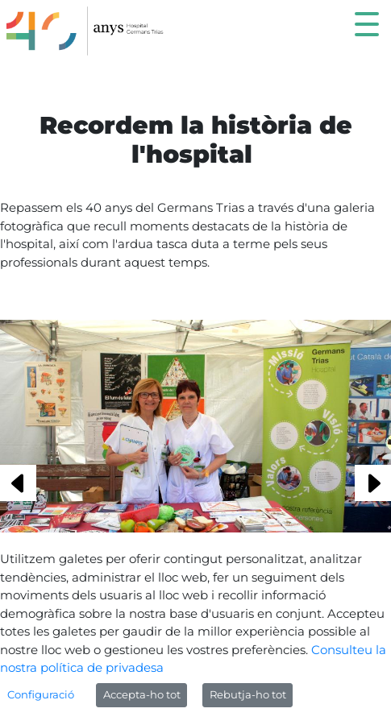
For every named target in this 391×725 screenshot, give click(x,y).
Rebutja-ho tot (248, 694)
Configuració (40, 694)
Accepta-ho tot (142, 694)
